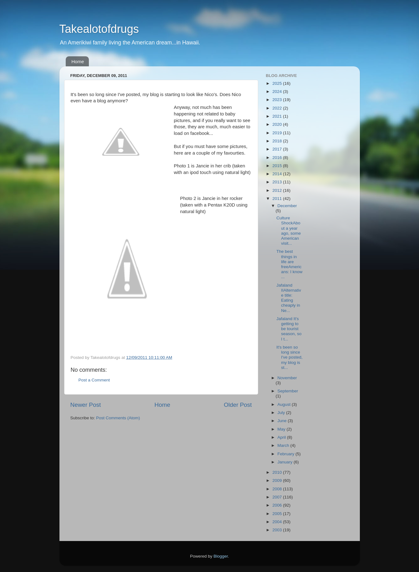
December (287, 205)
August (285, 404)
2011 (277, 198)
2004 (277, 521)
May (282, 429)
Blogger (220, 556)
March (284, 445)
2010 (277, 472)
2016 (277, 157)
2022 (277, 108)
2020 (277, 124)
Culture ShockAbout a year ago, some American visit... (288, 231)
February (287, 454)
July (282, 412)
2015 (277, 165)
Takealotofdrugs (99, 29)
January (286, 462)
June (283, 420)
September (288, 391)
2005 (277, 513)
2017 (277, 149)
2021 (277, 116)
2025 (277, 83)
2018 (277, 141)
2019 (277, 132)
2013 (277, 182)
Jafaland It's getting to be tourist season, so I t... (288, 328)
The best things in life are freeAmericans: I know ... (289, 264)
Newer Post (85, 404)
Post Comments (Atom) (118, 418)
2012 (277, 190)
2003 (277, 530)
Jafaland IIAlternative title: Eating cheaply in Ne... (288, 298)
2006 (277, 505)
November (287, 377)
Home (77, 61)
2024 (277, 91)
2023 (277, 99)
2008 (277, 489)
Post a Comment (94, 380)
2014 (277, 173)
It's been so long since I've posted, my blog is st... (289, 357)
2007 (277, 497)
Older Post (238, 404)
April (282, 437)
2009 (277, 480)
